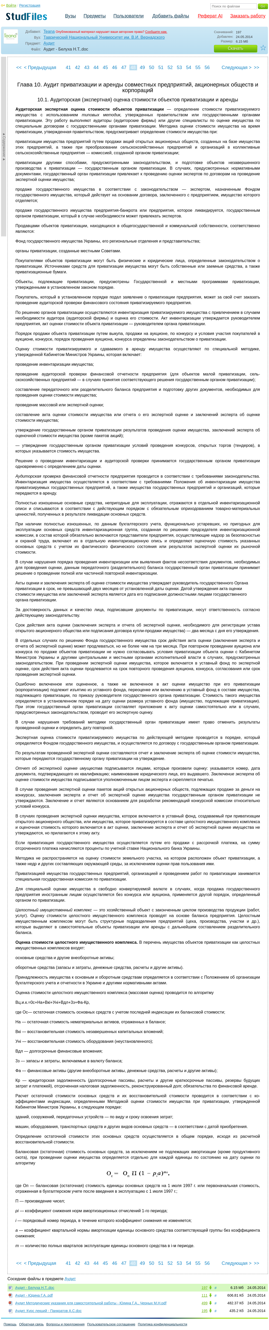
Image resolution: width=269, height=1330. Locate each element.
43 (86, 67)
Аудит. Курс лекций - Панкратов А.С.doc (48, 1311)
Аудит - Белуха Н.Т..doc (34, 1288)
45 (105, 67)
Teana (49, 31)
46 (114, 67)
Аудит (49, 43)
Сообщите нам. (156, 31)
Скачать (235, 48)
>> (256, 67)
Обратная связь (31, 1324)
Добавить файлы (170, 15)
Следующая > (237, 67)
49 (142, 67)
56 (207, 67)
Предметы (95, 15)
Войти (11, 5)
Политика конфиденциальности (162, 1324)
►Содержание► (4, 146)
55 (197, 67)
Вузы (70, 15)
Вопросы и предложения (65, 1324)
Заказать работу (247, 15)
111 (205, 1295)
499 (205, 1303)
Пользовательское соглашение (111, 1324)
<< (19, 67)
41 (68, 67)
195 (205, 1311)
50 (151, 67)
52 (170, 67)
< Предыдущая (40, 67)
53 (179, 67)
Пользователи (128, 15)
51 (160, 67)
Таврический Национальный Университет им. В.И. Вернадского (104, 37)
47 (123, 67)
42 (77, 67)
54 (188, 67)
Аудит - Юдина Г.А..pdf (34, 1295)
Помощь (10, 1324)
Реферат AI (210, 15)
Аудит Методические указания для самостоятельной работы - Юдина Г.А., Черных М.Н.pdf (90, 1303)
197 (205, 1288)
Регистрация (29, 5)
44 (95, 67)
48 (133, 67)
